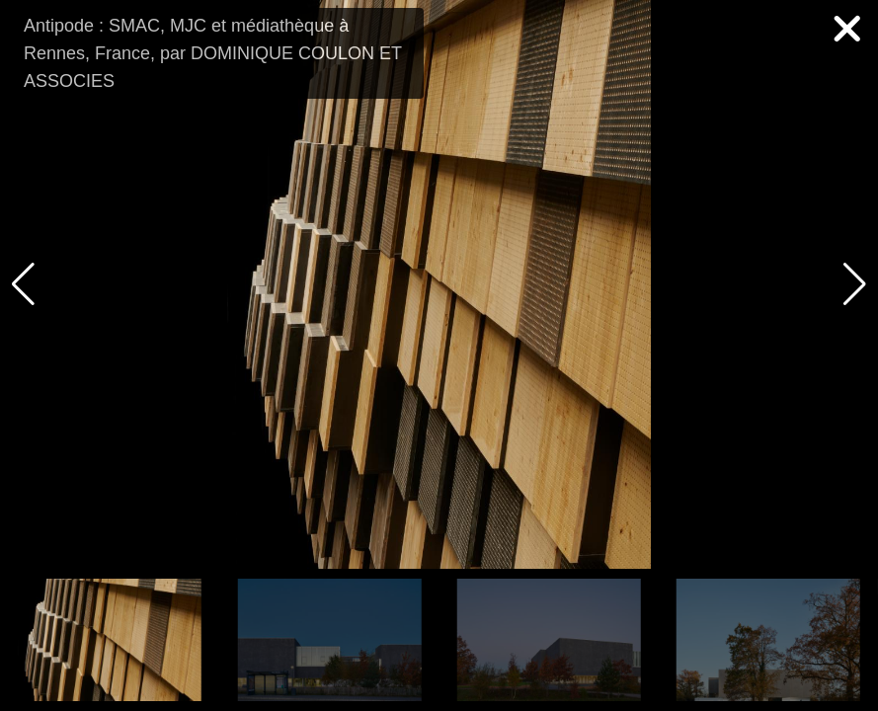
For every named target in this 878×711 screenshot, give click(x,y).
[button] (854, 284)
